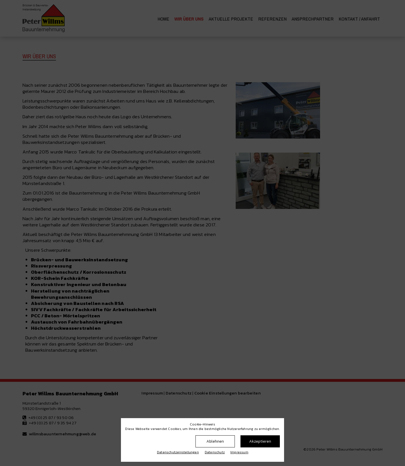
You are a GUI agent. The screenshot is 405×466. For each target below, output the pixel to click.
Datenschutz (215, 452)
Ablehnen (215, 441)
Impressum (239, 452)
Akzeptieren (260, 441)
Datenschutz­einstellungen (178, 452)
